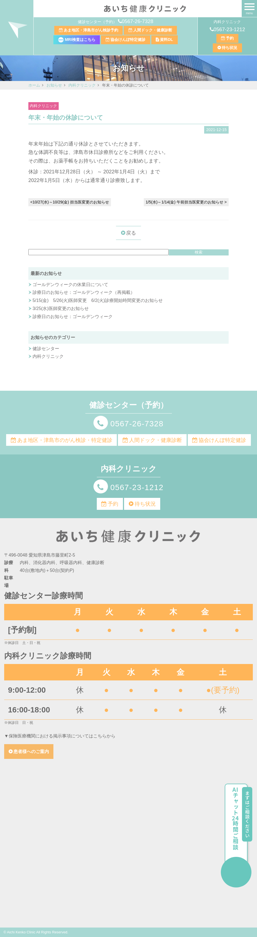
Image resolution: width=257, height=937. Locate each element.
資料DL (166, 39)
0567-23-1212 (229, 29)
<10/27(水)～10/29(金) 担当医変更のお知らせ (69, 202)
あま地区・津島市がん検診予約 (91, 30)
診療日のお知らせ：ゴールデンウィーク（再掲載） (84, 292)
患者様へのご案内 (31, 751)
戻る (131, 233)
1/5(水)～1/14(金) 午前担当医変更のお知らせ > (186, 202)
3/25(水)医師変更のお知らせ (61, 308)
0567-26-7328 (137, 21)
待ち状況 (229, 47)
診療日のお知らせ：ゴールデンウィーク (73, 316)
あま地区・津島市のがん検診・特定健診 (64, 440)
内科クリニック (43, 106)
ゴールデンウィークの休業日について (70, 284)
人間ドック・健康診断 (152, 30)
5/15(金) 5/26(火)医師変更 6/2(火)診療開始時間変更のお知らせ (98, 300)
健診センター (46, 348)
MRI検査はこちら (76, 39)
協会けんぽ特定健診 (127, 39)
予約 (230, 38)
